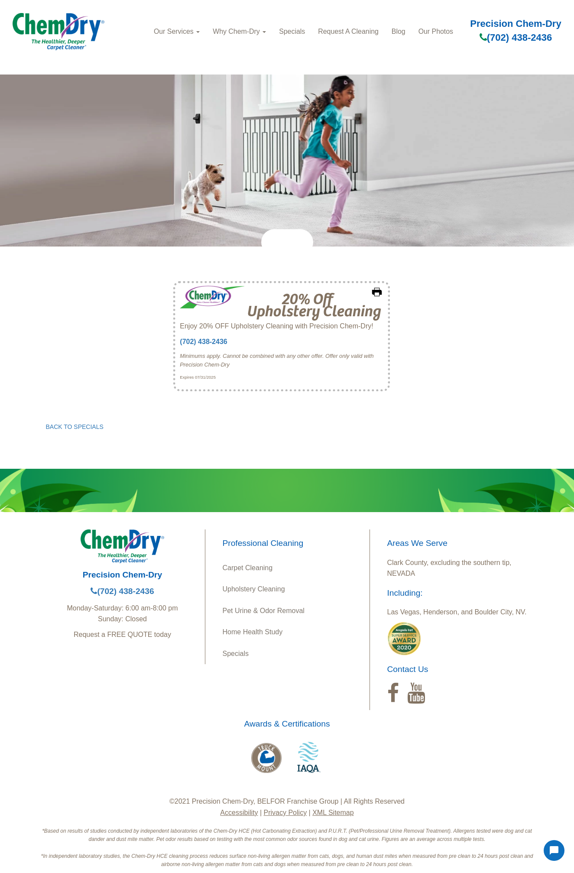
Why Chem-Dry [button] (239, 31)
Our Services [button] (177, 31)
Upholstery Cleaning (254, 589)
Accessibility (239, 812)
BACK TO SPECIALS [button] (75, 426)
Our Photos (435, 31)
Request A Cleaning (348, 31)
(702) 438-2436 (516, 37)
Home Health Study (253, 632)
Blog (398, 31)
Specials (292, 31)
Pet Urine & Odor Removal (264, 610)
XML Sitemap (332, 812)
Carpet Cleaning (248, 567)
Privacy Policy (285, 812)
